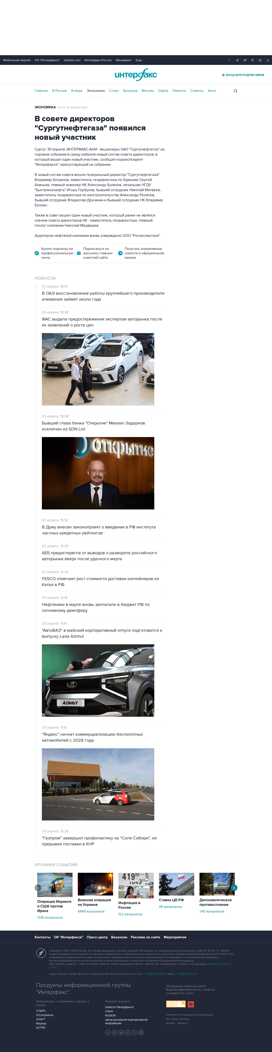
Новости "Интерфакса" (119, 1007)
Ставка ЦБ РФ (171, 900)
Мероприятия (175, 937)
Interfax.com (72, 60)
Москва (148, 91)
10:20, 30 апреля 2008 (72, 107)
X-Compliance (44, 1015)
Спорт (114, 91)
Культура (130, 91)
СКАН (109, 1011)
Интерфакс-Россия (98, 60)
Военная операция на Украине (94, 902)
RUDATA (110, 1015)
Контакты (42, 937)
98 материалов (170, 907)
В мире (76, 91)
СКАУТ (40, 1019)
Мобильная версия (17, 60)
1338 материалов (50, 918)
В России (59, 91)
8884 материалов (91, 911)
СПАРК (41, 1011)
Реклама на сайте (145, 937)
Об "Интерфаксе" (47, 60)
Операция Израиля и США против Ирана (54, 906)
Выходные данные (177, 1019)
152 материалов (130, 914)
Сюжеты (196, 91)
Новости (179, 91)
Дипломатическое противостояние (215, 902)
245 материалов (211, 911)
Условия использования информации (189, 1014)
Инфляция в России (129, 905)
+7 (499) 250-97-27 (186, 974)
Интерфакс (136, 74)
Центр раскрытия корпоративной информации (126, 1021)
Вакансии (119, 937)
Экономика (96, 91)
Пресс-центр (97, 937)
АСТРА (40, 1027)
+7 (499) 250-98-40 (155, 974)
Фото (212, 91)
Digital (163, 91)
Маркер (41, 1023)
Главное (41, 91)
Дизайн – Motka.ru (177, 1023)
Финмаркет (124, 60)
